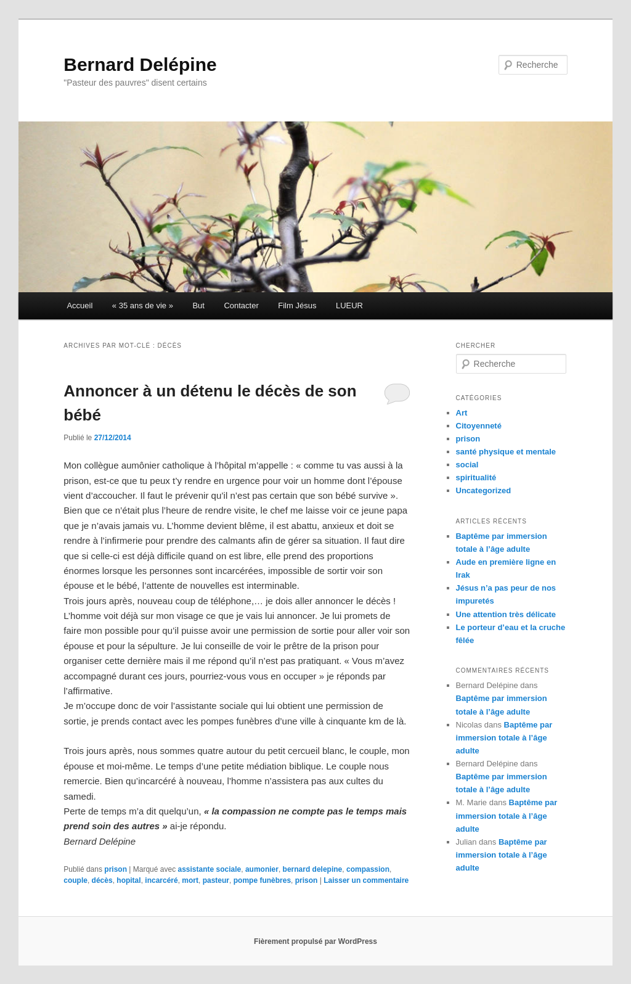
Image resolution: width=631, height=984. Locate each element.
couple (75, 880)
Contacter (241, 305)
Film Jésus (297, 305)
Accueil (79, 305)
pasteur (216, 880)
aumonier (262, 869)
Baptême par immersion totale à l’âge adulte (504, 737)
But (198, 305)
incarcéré (161, 880)
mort (190, 880)
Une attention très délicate (506, 614)
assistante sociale (210, 869)
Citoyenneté (479, 425)
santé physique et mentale (506, 451)
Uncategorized (483, 490)
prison (115, 869)
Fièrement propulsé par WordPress (315, 941)
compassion (367, 869)
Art (462, 412)
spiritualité (476, 477)
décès (102, 880)
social (467, 464)
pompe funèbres (262, 880)
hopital (128, 880)
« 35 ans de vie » (142, 305)
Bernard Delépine (139, 64)
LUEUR (349, 305)
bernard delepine (313, 869)
